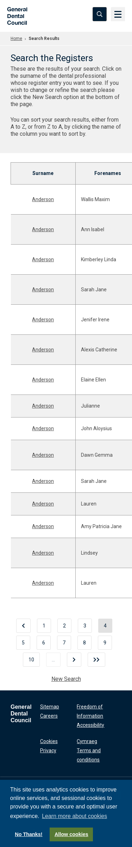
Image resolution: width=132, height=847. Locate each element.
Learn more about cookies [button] (74, 816)
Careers (49, 716)
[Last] (96, 660)
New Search (66, 679)
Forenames (107, 173)
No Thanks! (28, 834)
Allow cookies (71, 834)
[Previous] (23, 626)
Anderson (43, 199)
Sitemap (49, 706)
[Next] (74, 660)
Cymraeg (87, 741)
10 (31, 659)
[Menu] (118, 14)
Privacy (48, 750)
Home (16, 38)
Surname (43, 173)
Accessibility (90, 725)
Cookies (49, 741)
